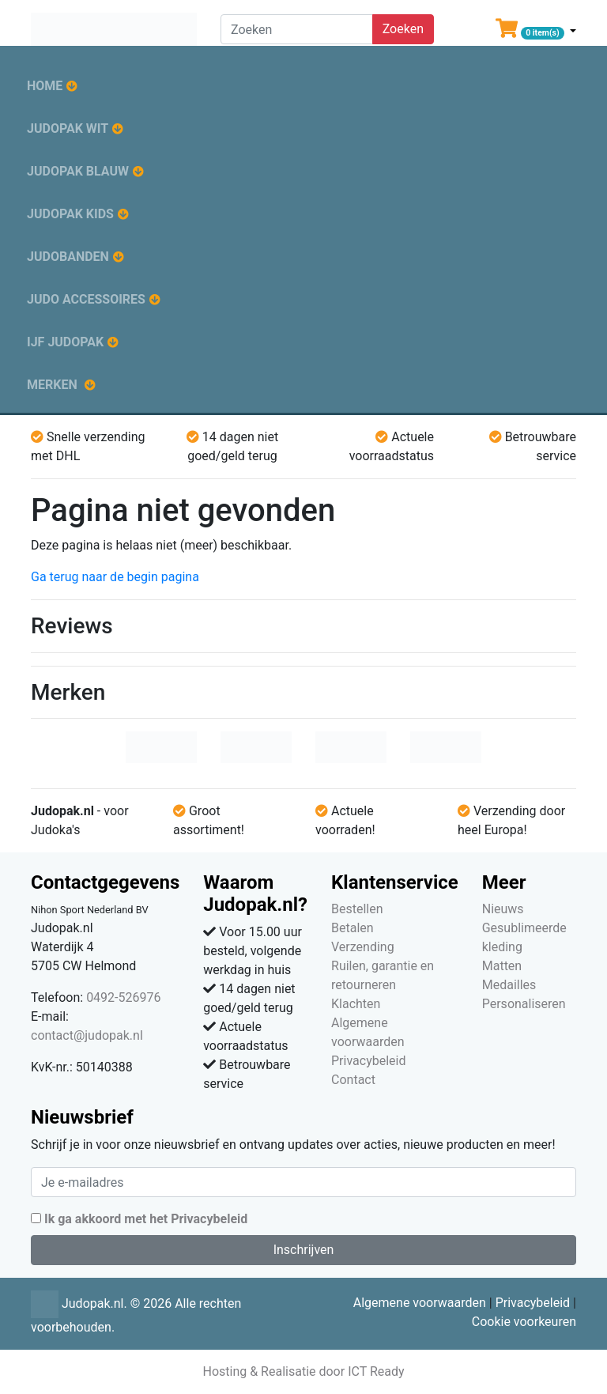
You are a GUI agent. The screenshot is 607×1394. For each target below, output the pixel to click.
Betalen (352, 927)
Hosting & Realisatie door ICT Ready (303, 1371)
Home (44, 85)
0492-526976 (123, 997)
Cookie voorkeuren (524, 1321)
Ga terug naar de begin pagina (115, 576)
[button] (536, 31)
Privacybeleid (368, 1060)
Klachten (355, 1003)
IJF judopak (65, 341)
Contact (353, 1079)
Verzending (362, 946)
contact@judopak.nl (87, 1035)
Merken (52, 384)
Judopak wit (67, 128)
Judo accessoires (86, 299)
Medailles (509, 984)
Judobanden (68, 256)
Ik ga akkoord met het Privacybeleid (145, 1218)
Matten (502, 965)
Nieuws (503, 908)
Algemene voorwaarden (419, 1302)
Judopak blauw (78, 171)
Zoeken (403, 28)
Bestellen (357, 908)
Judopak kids (70, 213)
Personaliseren (524, 1003)
